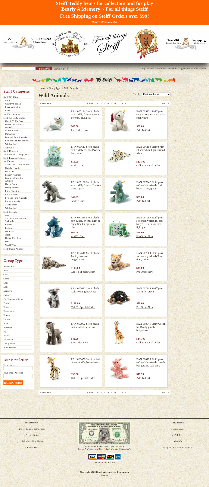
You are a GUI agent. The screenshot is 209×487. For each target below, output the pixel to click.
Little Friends (11, 194)
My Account (148, 68)
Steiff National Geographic (16, 154)
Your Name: (9, 365)
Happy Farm (11, 184)
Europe (8, 224)
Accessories (9, 266)
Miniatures (10, 133)
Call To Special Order (148, 165)
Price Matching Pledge (32, 441)
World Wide (10, 245)
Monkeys (7, 327)
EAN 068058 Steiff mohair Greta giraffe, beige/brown (86, 361)
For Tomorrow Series (13, 299)
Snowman (8, 339)
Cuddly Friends (12, 168)
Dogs (5, 282)
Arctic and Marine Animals (18, 164)
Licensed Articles (13, 107)
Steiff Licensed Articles (14, 158)
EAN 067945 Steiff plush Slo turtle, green (150, 290)
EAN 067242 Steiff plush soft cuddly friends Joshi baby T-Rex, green (150, 185)
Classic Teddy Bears (14, 121)
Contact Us (32, 422)
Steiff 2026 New (11, 97)
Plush (7, 110)
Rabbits (6, 335)
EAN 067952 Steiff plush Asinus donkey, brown (85, 325)
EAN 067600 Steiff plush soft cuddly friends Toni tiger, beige (150, 256)
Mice (5, 323)
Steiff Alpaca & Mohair (14, 117)
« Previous (45, 103)
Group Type (55, 88)
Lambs (6, 319)
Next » (165, 103)
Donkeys (7, 290)
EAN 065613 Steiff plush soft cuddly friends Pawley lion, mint (85, 150)
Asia (7, 215)
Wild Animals (11, 144)
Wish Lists (161, 68)
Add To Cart (143, 130)
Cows (6, 278)
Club (7, 100)
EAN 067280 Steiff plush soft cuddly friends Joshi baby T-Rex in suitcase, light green (150, 222)
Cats (5, 274)
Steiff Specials (10, 212)
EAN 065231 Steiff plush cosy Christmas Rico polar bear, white (150, 114)
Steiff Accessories (11, 114)
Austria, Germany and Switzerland (15, 219)
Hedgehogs (8, 311)
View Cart (172, 68)
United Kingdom (13, 238)
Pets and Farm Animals (16, 137)
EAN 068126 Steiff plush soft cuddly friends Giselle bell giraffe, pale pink (150, 362)
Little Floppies (12, 191)
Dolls (6, 286)
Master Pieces (11, 130)
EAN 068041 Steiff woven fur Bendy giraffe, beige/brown (151, 327)
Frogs (6, 303)
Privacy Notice (33, 435)
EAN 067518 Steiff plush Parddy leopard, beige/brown (85, 256)
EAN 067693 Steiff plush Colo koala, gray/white (85, 290)
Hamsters (7, 307)
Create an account (197, 68)
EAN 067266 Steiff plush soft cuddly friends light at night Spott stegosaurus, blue (85, 222)
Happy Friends (12, 187)
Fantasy (7, 295)
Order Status (178, 428)
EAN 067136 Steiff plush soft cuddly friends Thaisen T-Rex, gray (86, 185)
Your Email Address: (13, 372)
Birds (6, 270)
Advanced (59, 68)
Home (43, 88)
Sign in (182, 68)
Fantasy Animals (13, 174)
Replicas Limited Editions (17, 140)
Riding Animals (12, 201)
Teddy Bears (11, 204)
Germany (9, 231)
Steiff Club (8, 147)
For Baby (9, 171)
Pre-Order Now (79, 130)
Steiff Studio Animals (13, 248)
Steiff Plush (8, 161)
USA (7, 241)
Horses (6, 315)
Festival (8, 228)
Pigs (5, 331)
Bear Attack (32, 447)
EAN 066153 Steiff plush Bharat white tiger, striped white (150, 150)
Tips (67, 68)
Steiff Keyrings (10, 151)
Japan (7, 234)
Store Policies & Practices (33, 428)
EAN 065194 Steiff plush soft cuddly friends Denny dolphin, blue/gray (85, 114)
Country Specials (13, 103)
